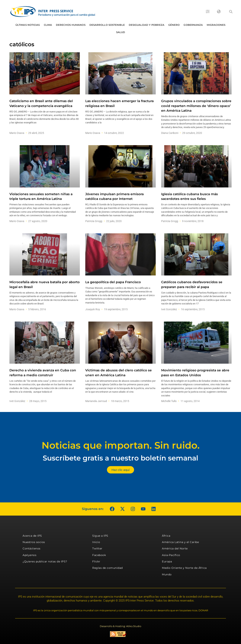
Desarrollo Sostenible (107, 24)
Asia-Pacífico (171, 555)
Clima (48, 24)
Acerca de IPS (32, 535)
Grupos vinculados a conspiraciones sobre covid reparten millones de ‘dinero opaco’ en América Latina (196, 105)
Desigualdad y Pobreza (146, 24)
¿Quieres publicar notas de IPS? (45, 561)
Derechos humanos (70, 24)
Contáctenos (31, 548)
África (166, 535)
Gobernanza (193, 24)
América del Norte (175, 548)
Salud (120, 32)
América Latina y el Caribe (180, 542)
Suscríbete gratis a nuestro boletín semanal (120, 458)
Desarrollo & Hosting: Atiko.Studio (120, 626)
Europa (167, 561)
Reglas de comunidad (107, 568)
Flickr (96, 561)
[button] (231, 11)
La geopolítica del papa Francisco (113, 282)
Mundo (167, 574)
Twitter (97, 548)
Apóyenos (29, 555)
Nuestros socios (34, 542)
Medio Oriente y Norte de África (184, 568)
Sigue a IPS (100, 535)
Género (174, 24)
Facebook (99, 555)
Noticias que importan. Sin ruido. (121, 445)
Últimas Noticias (27, 24)
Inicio (96, 542)
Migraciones (216, 24)
